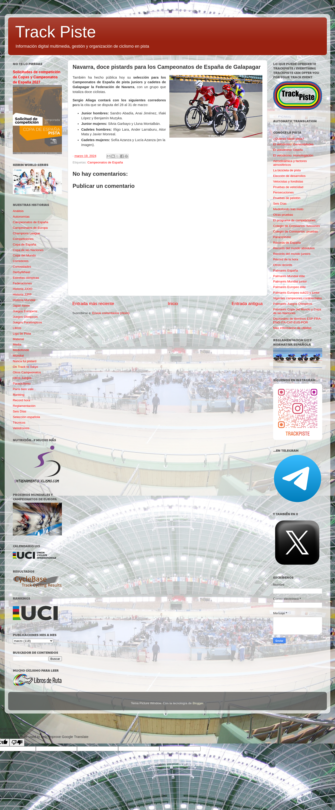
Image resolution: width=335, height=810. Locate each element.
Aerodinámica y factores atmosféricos (290, 162)
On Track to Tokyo (25, 366)
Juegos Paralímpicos (27, 322)
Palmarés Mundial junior (290, 281)
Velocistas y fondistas (288, 181)
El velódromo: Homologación (293, 155)
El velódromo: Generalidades (293, 144)
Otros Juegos (22, 378)
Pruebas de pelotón (286, 198)
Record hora (21, 400)
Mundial (18, 355)
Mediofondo (21, 350)
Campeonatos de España (105, 162)
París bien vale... (24, 389)
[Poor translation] (17, 742)
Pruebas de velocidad (288, 187)
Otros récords (282, 265)
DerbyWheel (21, 272)
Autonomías (21, 216)
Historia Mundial (24, 300)
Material (18, 339)
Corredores (21, 261)
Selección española (26, 417)
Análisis (18, 211)
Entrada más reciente (93, 303)
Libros (17, 328)
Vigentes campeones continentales (297, 298)
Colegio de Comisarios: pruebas (295, 231)
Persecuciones (283, 192)
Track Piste (55, 32)
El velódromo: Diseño (288, 150)
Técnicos (19, 422)
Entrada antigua (247, 303)
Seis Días (19, 411)
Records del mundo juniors (292, 254)
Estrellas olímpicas (26, 277)
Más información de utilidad (292, 328)
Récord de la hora (285, 259)
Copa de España (24, 244)
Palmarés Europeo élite (289, 287)
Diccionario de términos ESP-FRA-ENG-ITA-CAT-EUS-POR (297, 320)
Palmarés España (285, 270)
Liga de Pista (22, 333)
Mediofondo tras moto (288, 209)
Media (17, 344)
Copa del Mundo (24, 255)
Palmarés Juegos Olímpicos (292, 303)
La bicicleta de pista (287, 170)
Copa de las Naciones (28, 250)
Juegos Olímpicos (25, 317)
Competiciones (23, 239)
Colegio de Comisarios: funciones (296, 226)
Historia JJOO (22, 289)
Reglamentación (24, 406)
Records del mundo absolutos (294, 248)
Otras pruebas (283, 214)
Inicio (173, 303)
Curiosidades (22, 266)
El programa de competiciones (294, 220)
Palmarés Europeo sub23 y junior (296, 292)
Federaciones (22, 283)
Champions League (26, 233)
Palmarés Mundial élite (289, 276)
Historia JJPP (22, 294)
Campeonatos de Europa (30, 227)
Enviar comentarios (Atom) (111, 313)
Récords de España (287, 242)
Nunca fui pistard (24, 361)
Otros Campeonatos (27, 372)
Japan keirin (21, 305)
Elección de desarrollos (289, 176)
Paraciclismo (22, 383)
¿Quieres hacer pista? (288, 138)
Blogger (198, 703)
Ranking (18, 394)
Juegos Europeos (25, 311)
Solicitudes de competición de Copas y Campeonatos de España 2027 (36, 77)
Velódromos (21, 428)
